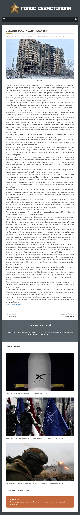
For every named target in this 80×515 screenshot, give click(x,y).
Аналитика (31, 36)
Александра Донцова (45, 36)
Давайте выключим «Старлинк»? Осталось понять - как (26, 393)
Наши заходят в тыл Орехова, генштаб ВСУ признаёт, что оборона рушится (34, 483)
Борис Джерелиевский (13, 305)
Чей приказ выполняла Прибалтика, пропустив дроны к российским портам (34, 438)
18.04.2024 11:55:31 (11, 36)
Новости (24, 36)
